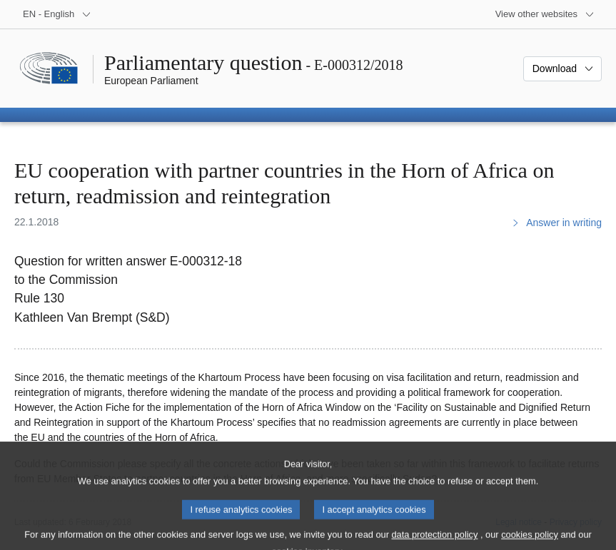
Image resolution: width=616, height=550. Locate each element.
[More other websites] (545, 14)
